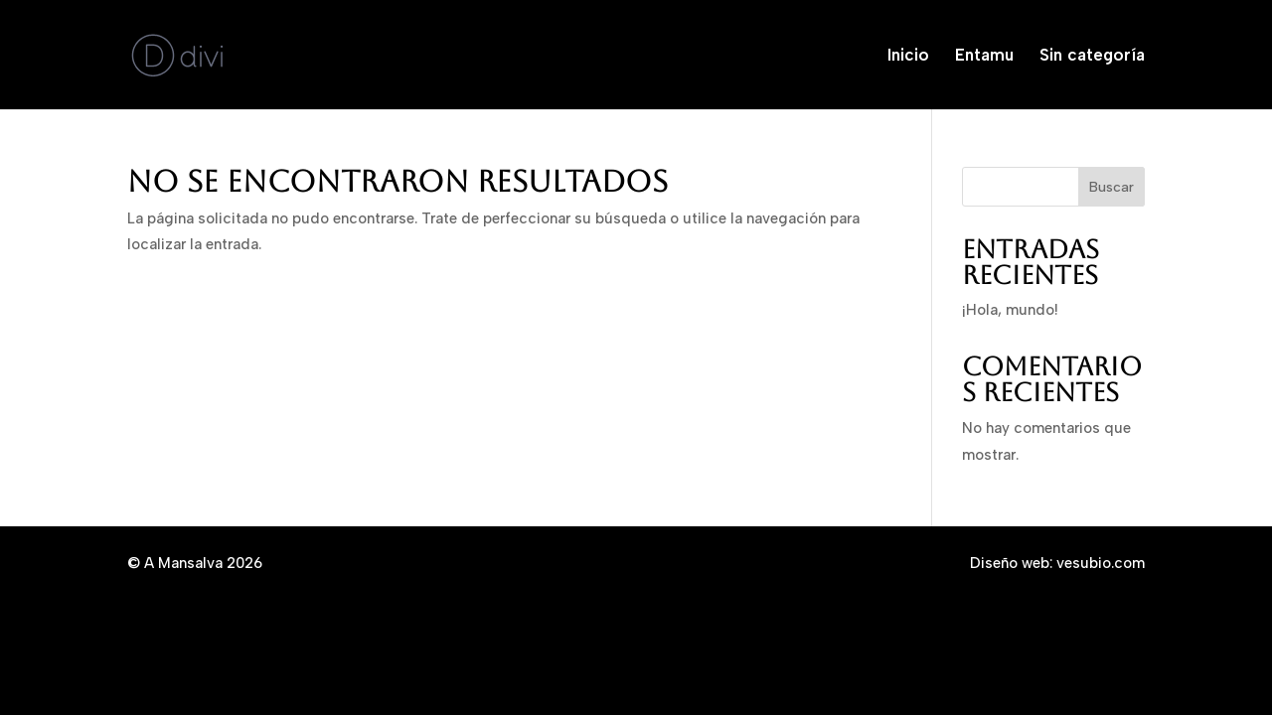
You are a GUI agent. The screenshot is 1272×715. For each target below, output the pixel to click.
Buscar (1111, 187)
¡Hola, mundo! (1010, 310)
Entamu (984, 56)
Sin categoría (1092, 56)
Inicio (908, 56)
